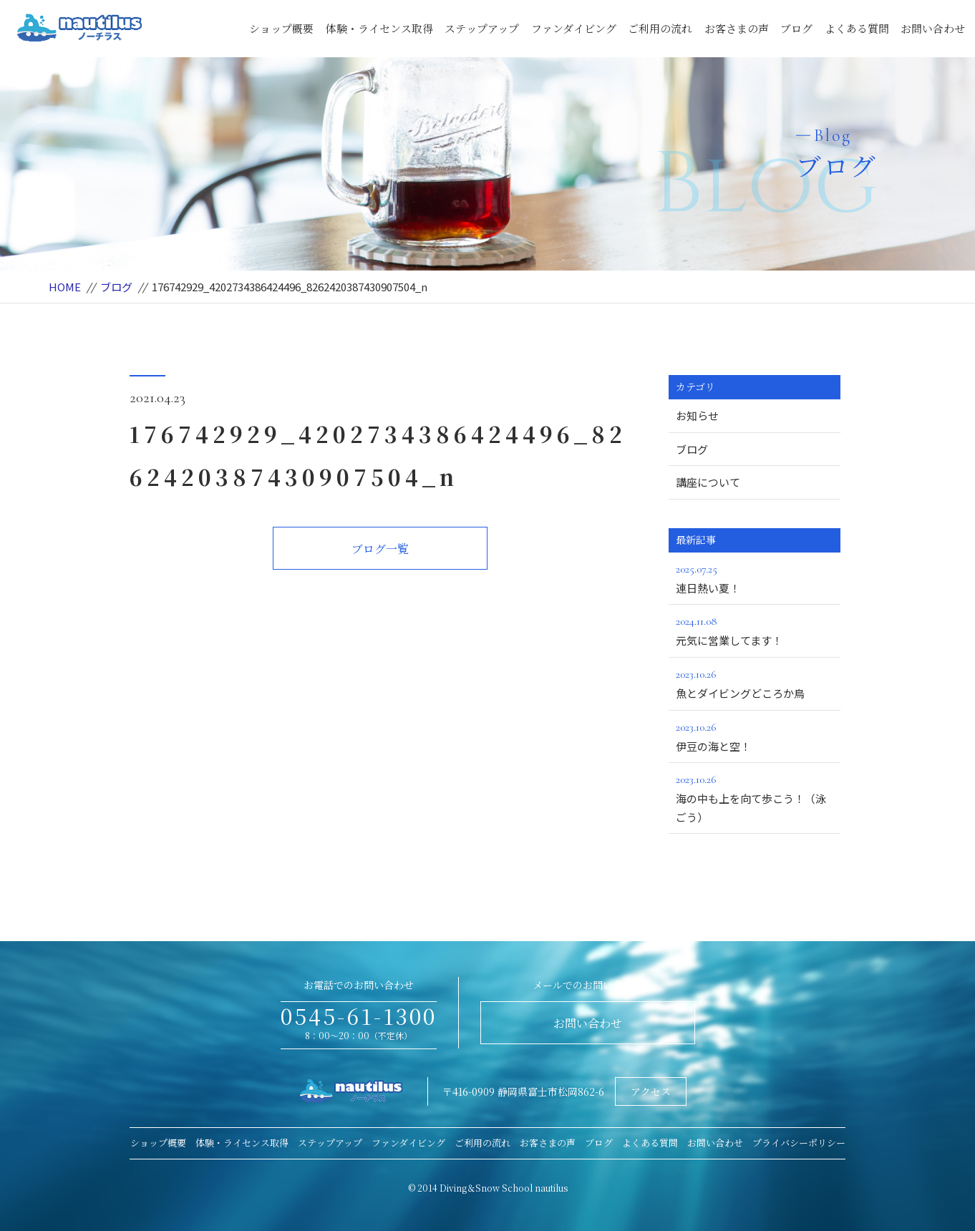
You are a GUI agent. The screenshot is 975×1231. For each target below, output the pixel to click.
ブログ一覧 (380, 548)
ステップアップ (482, 28)
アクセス (651, 1091)
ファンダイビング (573, 28)
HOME (65, 286)
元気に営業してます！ (754, 630)
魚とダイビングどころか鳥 (754, 683)
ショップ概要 (281, 28)
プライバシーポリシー (798, 1142)
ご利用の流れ (660, 28)
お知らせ (697, 415)
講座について (708, 482)
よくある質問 (857, 28)
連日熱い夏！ (754, 577)
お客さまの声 (736, 28)
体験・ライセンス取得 (379, 28)
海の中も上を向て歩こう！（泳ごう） (754, 797)
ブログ (796, 28)
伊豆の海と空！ (754, 736)
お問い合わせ (933, 28)
